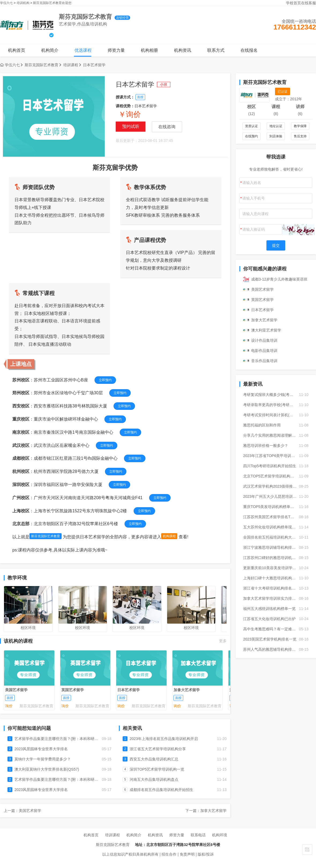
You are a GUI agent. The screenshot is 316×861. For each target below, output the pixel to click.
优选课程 (83, 50)
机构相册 (149, 50)
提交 (276, 245)
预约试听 (130, 126)
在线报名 (249, 50)
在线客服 (308, 3)
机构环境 (219, 835)
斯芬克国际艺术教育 (41, 65)
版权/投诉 (206, 854)
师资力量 (116, 50)
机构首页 (16, 50)
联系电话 (198, 835)
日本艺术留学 (94, 65)
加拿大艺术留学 (187, 689)
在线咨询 (166, 126)
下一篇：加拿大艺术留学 (206, 810)
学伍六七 (6, 3)
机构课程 (169, 536)
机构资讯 (182, 50)
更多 (223, 641)
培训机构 (23, 3)
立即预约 (105, 380)
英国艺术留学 (72, 689)
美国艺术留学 (16, 689)
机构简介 (49, 50)
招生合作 (168, 854)
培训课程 (70, 65)
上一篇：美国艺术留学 (22, 810)
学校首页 (293, 3)
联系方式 (215, 50)
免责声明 (187, 854)
